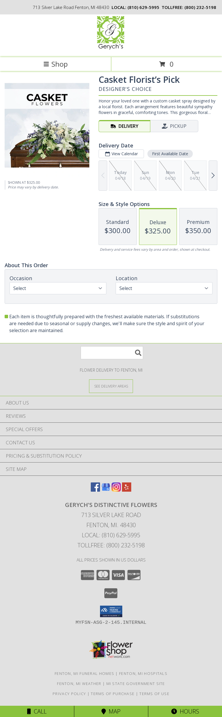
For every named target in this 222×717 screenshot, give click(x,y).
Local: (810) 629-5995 (111, 535)
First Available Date (170, 153)
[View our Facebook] (95, 489)
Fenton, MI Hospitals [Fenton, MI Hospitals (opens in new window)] (143, 673)
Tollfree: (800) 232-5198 (111, 545)
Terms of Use (154, 693)
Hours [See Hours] (185, 711)
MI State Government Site (135, 683)
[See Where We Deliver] (111, 386)
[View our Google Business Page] (105, 489)
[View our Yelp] (126, 489)
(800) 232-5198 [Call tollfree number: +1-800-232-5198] (200, 7)
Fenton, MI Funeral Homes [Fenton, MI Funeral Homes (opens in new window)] (84, 673)
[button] (111, 611)
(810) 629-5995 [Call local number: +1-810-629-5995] (143, 7)
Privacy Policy (69, 693)
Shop (55, 64)
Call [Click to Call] (37, 711)
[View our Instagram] (116, 489)
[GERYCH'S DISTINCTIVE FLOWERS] (111, 49)
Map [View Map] (111, 711)
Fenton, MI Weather (79, 683)
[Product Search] (112, 352)
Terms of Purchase (112, 693)
